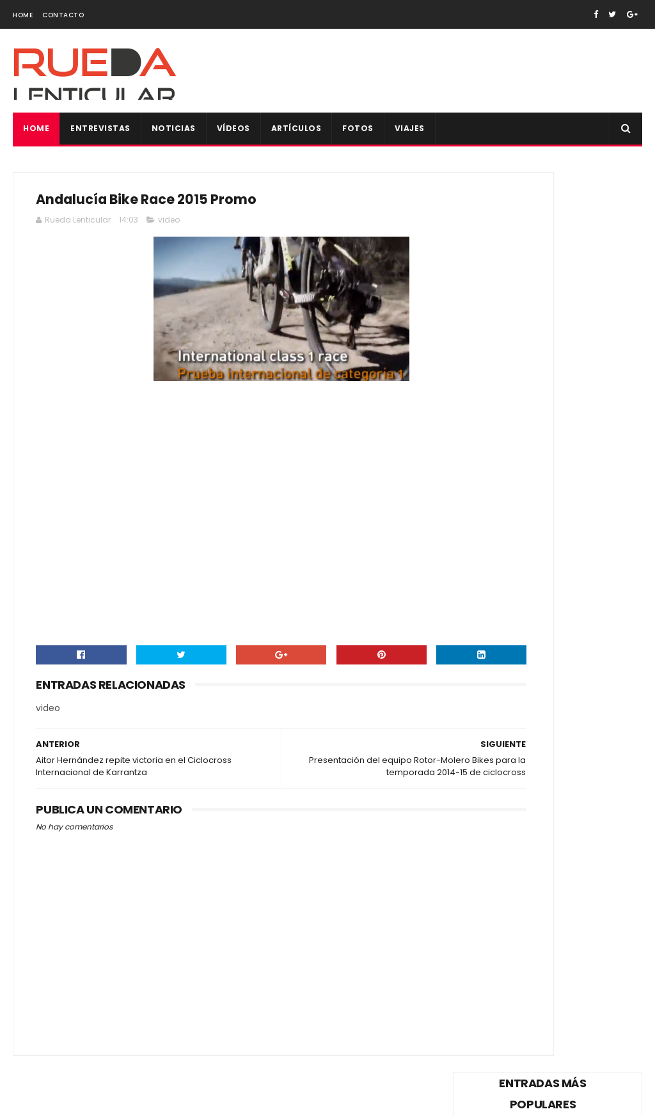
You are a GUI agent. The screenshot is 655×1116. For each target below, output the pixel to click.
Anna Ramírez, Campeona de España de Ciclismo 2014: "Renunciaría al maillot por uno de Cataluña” (546, 614)
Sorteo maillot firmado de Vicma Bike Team (576, 542)
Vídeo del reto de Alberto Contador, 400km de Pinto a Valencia (577, 481)
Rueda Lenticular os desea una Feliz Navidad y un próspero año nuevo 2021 (546, 779)
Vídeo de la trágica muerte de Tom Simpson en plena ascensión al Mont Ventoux (546, 256)
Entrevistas (100, 128)
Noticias (174, 128)
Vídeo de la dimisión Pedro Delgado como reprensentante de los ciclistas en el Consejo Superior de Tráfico (544, 343)
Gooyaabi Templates (233, 1100)
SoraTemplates (92, 1100)
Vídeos (233, 128)
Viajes (410, 128)
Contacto (63, 15)
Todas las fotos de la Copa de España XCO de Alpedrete (579, 847)
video (169, 226)
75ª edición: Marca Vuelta (527, 725)
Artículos (296, 128)
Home (23, 15)
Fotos (358, 128)
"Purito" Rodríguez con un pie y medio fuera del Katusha (578, 681)
